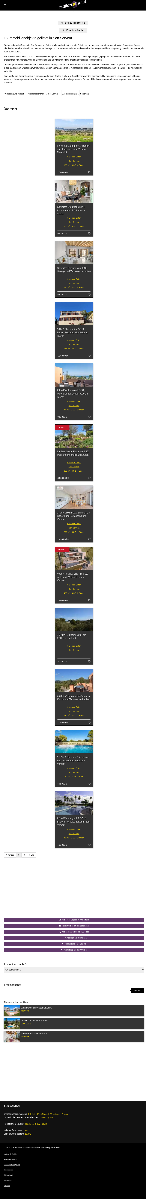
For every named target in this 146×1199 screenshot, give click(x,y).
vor (31, 855)
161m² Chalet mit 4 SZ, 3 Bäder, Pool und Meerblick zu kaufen (72, 332)
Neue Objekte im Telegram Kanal (74, 926)
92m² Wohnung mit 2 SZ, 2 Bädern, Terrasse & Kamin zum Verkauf (73, 821)
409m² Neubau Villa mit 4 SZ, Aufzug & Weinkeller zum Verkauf (73, 577)
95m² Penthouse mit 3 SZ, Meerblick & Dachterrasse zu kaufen (72, 393)
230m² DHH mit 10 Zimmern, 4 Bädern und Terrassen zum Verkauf (73, 516)
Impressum (8, 1180)
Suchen (137, 990)
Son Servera (74, 161)
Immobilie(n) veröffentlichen (74, 938)
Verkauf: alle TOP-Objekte (74, 944)
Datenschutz (8, 1170)
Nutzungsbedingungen (12, 1164)
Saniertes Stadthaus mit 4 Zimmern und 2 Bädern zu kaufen (71, 210)
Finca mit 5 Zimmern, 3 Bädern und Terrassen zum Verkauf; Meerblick (73, 149)
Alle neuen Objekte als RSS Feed (74, 932)
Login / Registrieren (73, 23)
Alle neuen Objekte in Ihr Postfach (74, 920)
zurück (10, 855)
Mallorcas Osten (74, 157)
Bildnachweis (8, 1175)
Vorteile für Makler (10, 1154)
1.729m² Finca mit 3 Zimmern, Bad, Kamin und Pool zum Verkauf (73, 760)
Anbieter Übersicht (10, 1159)
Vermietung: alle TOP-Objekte (73, 950)
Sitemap (7, 1186)
